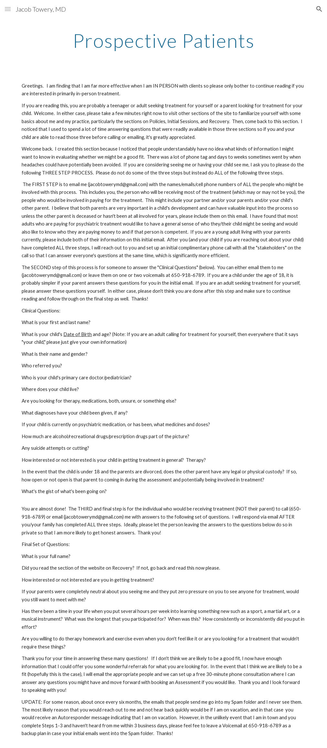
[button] (8, 9)
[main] (163, 40)
